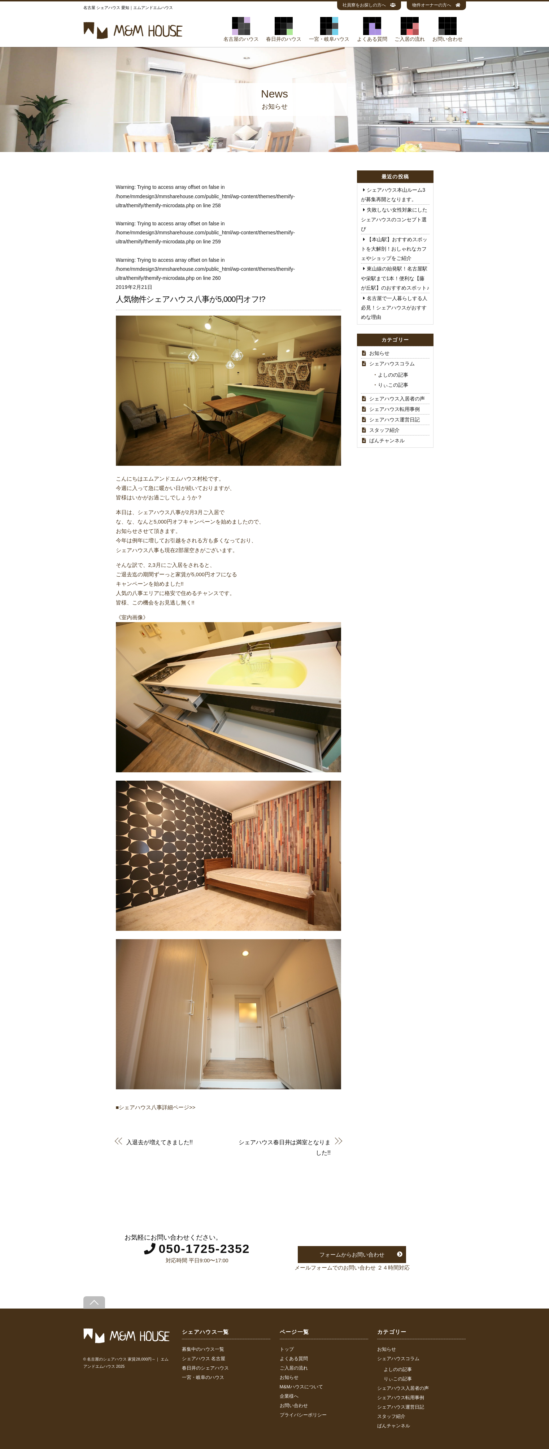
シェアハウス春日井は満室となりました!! (285, 1147)
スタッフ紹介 (384, 430)
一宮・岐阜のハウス (203, 1377)
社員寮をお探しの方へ (369, 5)
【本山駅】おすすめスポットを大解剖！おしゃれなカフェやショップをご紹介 (394, 249)
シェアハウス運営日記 (394, 419)
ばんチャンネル (387, 440)
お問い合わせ (447, 29)
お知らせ (379, 353)
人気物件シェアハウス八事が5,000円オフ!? (190, 299)
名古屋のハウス (241, 29)
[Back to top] (94, 1302)
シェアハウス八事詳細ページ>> (157, 1107)
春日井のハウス (283, 29)
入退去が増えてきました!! (159, 1141)
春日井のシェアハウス (205, 1368)
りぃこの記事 (393, 385)
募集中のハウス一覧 (203, 1349)
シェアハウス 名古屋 (204, 1358)
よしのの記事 (393, 375)
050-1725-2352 (204, 1248)
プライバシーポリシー (303, 1415)
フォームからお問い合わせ (351, 1254)
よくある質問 (372, 29)
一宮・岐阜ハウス (329, 29)
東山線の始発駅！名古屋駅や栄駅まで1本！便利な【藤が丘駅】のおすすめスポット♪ (395, 278)
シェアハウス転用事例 (394, 409)
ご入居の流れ (410, 29)
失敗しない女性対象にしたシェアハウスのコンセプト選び (394, 219)
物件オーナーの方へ (436, 5)
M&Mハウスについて (301, 1386)
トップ (287, 1349)
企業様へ (289, 1396)
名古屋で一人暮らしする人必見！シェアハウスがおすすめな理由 (394, 307)
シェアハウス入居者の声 (397, 399)
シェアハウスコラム (392, 363)
